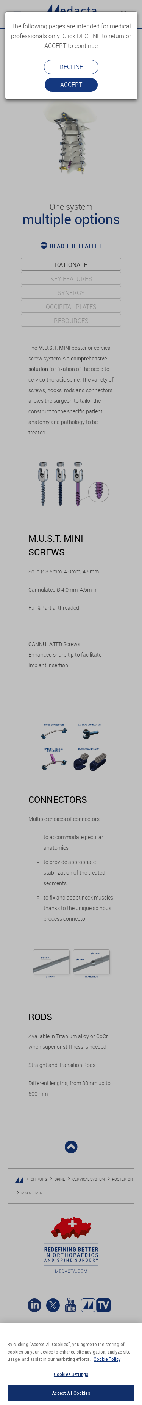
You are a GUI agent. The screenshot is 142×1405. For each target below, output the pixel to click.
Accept (71, 84)
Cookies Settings (71, 1374)
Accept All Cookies (71, 1393)
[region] (71, 1364)
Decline (71, 67)
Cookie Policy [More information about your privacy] (107, 1359)
